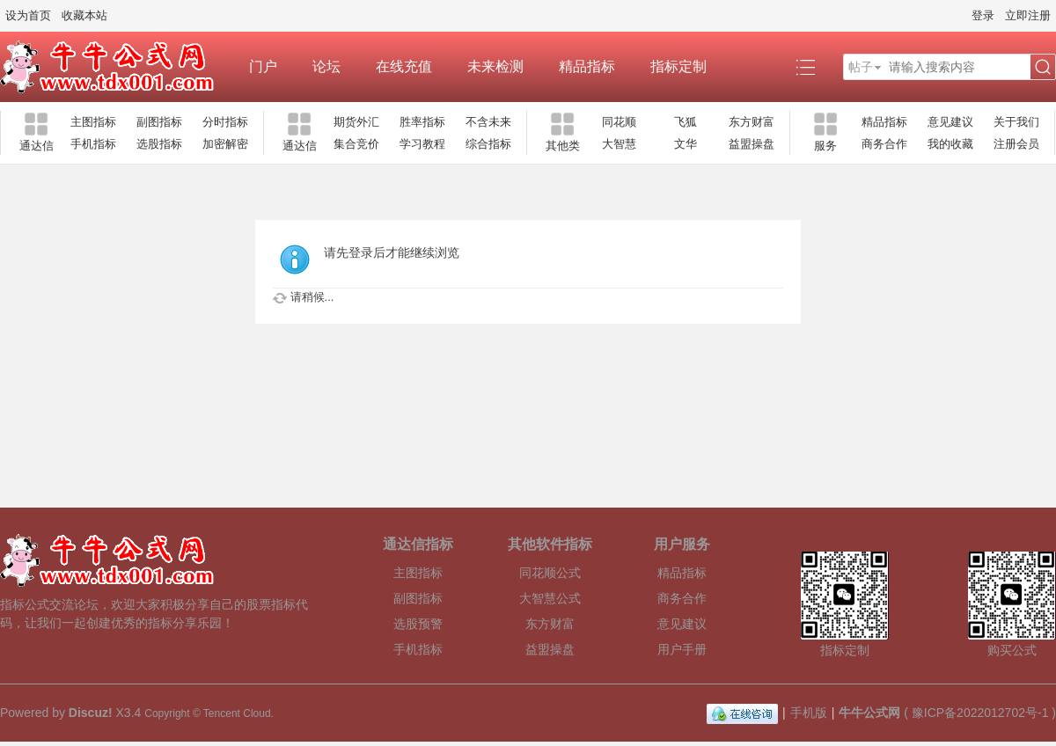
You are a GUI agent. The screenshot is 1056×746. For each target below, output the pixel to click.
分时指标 (225, 121)
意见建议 (950, 121)
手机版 (808, 713)
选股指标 (159, 143)
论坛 (326, 66)
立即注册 (1028, 15)
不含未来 (488, 121)
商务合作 (884, 143)
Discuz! (91, 713)
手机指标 (93, 143)
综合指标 (488, 143)
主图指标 (93, 121)
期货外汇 (356, 121)
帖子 (860, 67)
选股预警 (418, 624)
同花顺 (619, 121)
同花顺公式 (550, 573)
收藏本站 (84, 15)
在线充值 (404, 66)
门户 (263, 66)
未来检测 (495, 66)
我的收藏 (950, 143)
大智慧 (619, 143)
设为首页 (28, 15)
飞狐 (685, 121)
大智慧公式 (550, 598)
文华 (685, 143)
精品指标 (587, 66)
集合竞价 (356, 143)
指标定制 (678, 66)
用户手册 (682, 649)
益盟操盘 (751, 143)
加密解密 (225, 143)
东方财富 (751, 121)
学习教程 (422, 143)
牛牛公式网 (869, 713)
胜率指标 (422, 121)
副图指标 (159, 121)
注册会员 (1016, 143)
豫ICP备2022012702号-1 (980, 713)
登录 (983, 15)
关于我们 (1016, 121)
